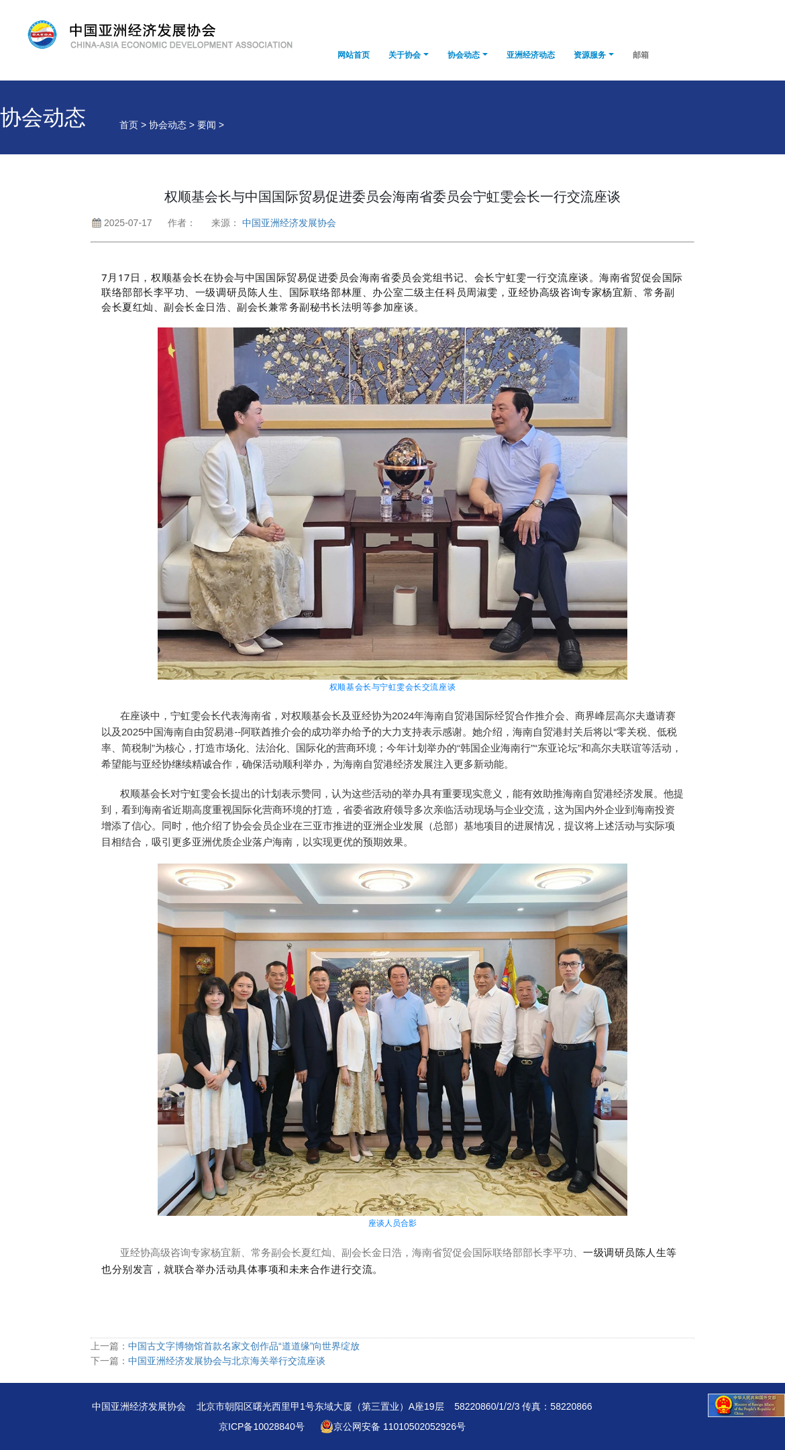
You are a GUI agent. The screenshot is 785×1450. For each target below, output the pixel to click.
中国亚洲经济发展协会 (289, 222)
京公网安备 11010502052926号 (393, 1426)
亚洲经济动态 (531, 55)
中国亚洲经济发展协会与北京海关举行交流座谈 (226, 1360)
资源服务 (590, 55)
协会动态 (464, 55)
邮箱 (641, 55)
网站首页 (353, 55)
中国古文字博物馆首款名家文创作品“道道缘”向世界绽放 (244, 1346)
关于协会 (404, 55)
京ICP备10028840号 (262, 1426)
